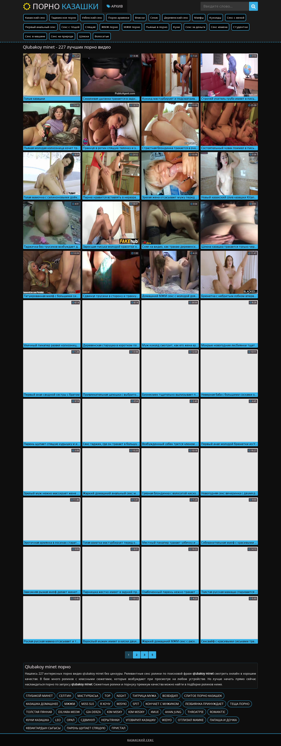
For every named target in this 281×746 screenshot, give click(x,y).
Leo (58, 720)
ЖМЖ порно (109, 27)
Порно (61, 6)
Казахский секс (35, 17)
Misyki (122, 704)
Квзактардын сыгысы (43, 728)
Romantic (217, 712)
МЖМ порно (132, 27)
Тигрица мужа (144, 696)
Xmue (155, 712)
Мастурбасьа (87, 696)
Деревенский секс (176, 17)
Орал (71, 720)
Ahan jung (173, 712)
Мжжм (69, 704)
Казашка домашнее (42, 704)
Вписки (140, 17)
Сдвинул (88, 720)
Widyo (167, 720)
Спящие (90, 27)
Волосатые (102, 36)
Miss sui (87, 704)
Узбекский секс (92, 17)
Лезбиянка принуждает (204, 704)
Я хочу (105, 704)
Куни (176, 27)
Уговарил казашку (141, 720)
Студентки (240, 27)
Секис (154, 17)
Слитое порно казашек (203, 696)
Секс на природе (62, 36)
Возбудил (170, 696)
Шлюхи (84, 36)
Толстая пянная (39, 712)
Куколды (215, 17)
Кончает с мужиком (162, 704)
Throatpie (195, 712)
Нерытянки (110, 720)
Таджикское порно (63, 17)
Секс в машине (35, 36)
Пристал (118, 728)
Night (121, 696)
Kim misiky (136, 712)
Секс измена (219, 27)
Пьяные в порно (156, 27)
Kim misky (114, 712)
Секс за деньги (195, 27)
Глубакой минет (39, 696)
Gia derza (93, 712)
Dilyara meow (69, 712)
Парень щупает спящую (86, 728)
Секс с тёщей (70, 27)
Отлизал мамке (191, 720)
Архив (115, 6)
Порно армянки (118, 17)
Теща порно (239, 704)
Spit (136, 704)
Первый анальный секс (40, 27)
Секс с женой (235, 17)
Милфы (199, 17)
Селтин (65, 696)
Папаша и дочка (223, 720)
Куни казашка (37, 720)
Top (107, 696)
